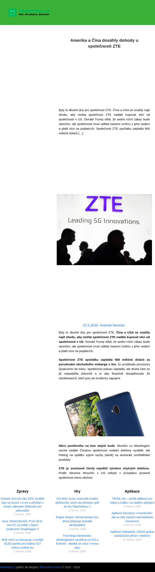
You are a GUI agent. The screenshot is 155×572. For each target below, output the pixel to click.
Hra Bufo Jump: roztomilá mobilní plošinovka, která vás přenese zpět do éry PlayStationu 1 (77, 502)
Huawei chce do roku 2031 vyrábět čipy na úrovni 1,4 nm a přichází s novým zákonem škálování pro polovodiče (22, 504)
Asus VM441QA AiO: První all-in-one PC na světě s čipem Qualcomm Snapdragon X (22, 525)
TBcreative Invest (50, 567)
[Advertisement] (104, 77)
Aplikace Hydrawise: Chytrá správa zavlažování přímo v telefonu (132, 533)
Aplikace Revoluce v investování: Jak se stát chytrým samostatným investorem (132, 517)
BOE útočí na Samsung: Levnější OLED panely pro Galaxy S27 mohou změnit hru (22, 543)
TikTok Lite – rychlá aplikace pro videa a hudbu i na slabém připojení (132, 500)
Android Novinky (112, 325)
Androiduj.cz (8, 567)
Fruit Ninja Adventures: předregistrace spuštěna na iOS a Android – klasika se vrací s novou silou (77, 541)
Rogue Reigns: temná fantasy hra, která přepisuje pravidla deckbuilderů (77, 521)
